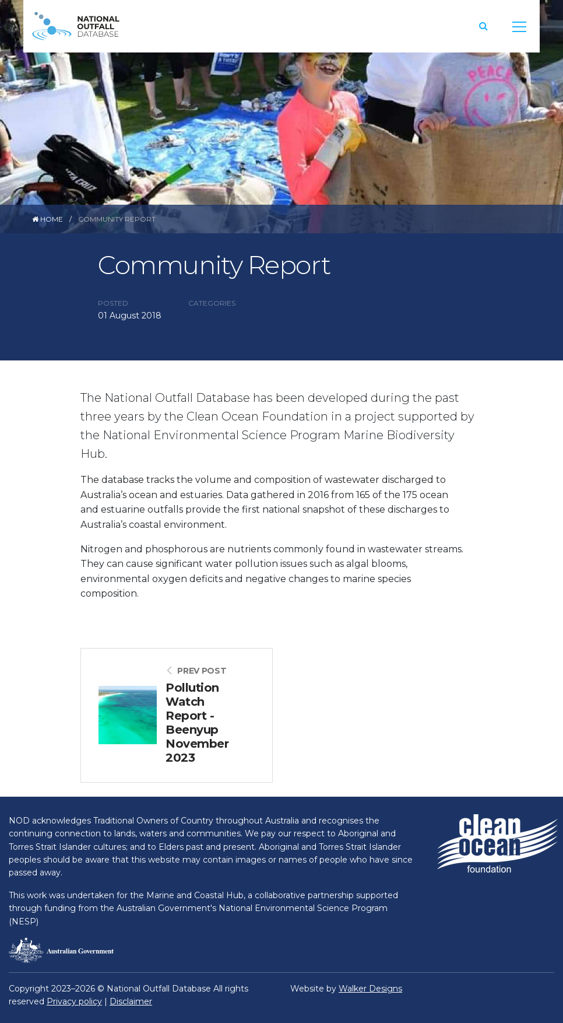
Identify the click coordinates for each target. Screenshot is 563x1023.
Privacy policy (74, 1001)
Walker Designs (370, 988)
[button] (483, 25)
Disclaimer (131, 1001)
